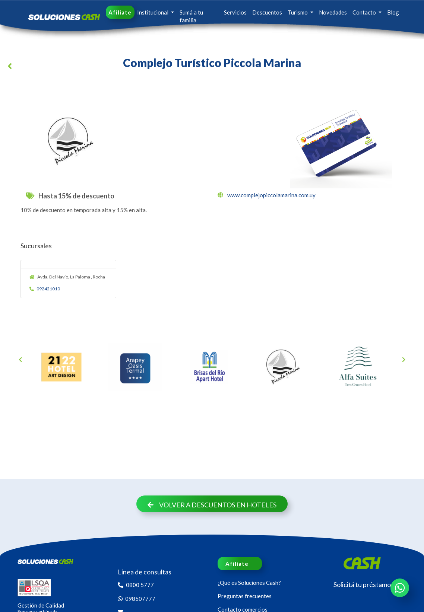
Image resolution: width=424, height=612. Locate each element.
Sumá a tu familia (191, 16)
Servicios (235, 12)
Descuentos (267, 12)
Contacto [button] (364, 12)
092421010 (44, 288)
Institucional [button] (153, 12)
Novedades (333, 12)
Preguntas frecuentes (245, 596)
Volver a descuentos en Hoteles (212, 505)
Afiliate (120, 12)
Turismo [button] (298, 12)
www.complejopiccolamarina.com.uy (267, 195)
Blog (393, 12)
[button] (11, 67)
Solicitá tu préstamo (362, 584)
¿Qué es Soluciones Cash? (249, 582)
